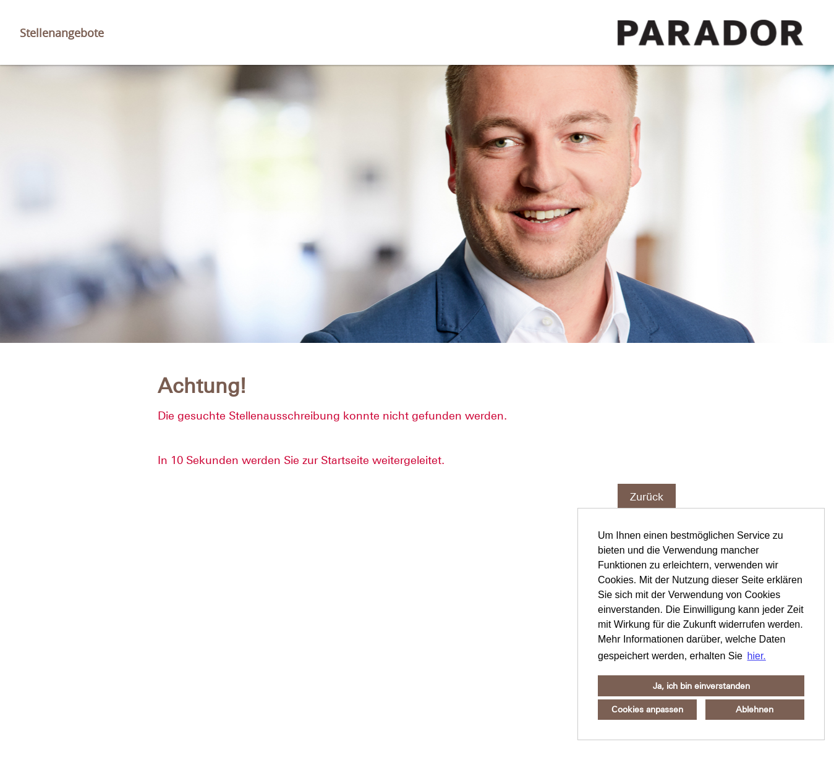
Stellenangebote (62, 32)
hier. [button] (756, 656)
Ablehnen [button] (754, 709)
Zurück (646, 497)
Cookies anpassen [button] (647, 709)
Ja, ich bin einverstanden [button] (701, 686)
